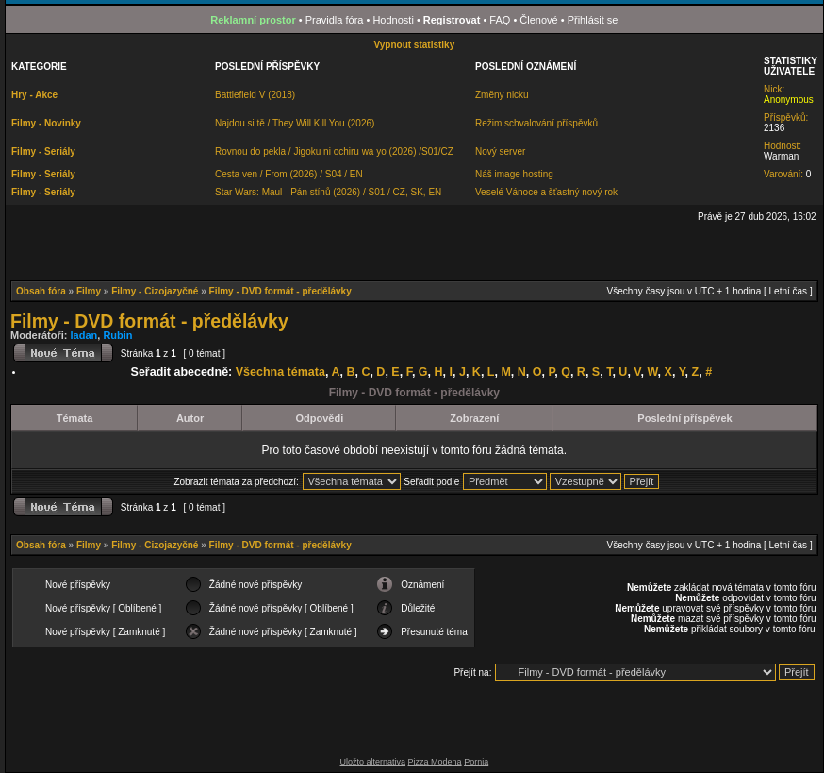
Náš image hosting (514, 174)
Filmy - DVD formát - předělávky (280, 291)
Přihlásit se (593, 19)
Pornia (476, 761)
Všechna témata (280, 371)
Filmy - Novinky (46, 123)
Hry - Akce (34, 95)
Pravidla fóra (334, 19)
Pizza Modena (435, 761)
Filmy (88, 291)
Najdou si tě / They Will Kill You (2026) (294, 123)
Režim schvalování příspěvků (536, 123)
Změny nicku (502, 95)
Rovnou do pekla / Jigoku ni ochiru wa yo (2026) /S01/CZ (334, 151)
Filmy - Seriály (43, 151)
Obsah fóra (41, 291)
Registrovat (452, 19)
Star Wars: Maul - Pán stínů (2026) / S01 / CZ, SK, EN (328, 192)
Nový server (500, 151)
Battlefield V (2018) (255, 95)
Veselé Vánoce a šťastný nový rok (546, 192)
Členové (538, 19)
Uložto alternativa (373, 761)
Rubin (117, 335)
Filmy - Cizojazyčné (154, 291)
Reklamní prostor (252, 19)
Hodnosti (392, 19)
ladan (84, 335)
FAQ (499, 19)
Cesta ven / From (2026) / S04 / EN (289, 174)
